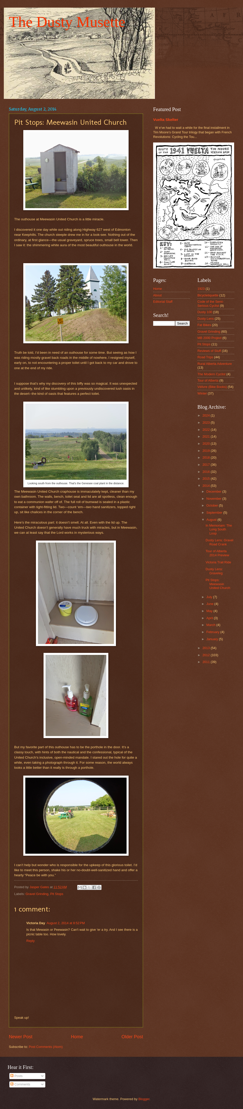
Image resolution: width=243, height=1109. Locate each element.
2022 (206, 430)
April (210, 618)
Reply (30, 941)
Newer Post (20, 1036)
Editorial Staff (162, 301)
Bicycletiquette (207, 295)
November (214, 498)
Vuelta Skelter (165, 119)
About (157, 295)
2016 (206, 472)
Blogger (144, 1099)
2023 (206, 422)
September (214, 512)
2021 (206, 436)
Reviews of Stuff (209, 351)
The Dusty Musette (67, 21)
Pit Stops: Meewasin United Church (218, 584)
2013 (206, 648)
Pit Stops (56, 894)
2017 (206, 465)
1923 (201, 289)
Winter (202, 393)
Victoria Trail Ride (218, 562)
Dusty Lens (205, 318)
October (212, 505)
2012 (206, 655)
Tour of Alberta (207, 380)
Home (77, 1036)
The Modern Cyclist (211, 374)
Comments (20, 1084)
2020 (206, 443)
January (212, 639)
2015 (206, 478)
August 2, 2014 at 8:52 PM (66, 923)
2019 (206, 451)
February (213, 632)
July (209, 597)
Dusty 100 (204, 312)
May (209, 611)
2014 (206, 486)
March (211, 625)
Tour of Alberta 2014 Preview (217, 553)
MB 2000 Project (209, 338)
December (214, 491)
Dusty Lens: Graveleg (214, 571)
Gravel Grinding (37, 894)
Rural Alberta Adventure (214, 364)
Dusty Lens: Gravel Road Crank (219, 542)
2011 (206, 662)
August (211, 520)
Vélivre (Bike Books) (212, 387)
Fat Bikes (204, 325)
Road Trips (205, 357)
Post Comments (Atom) (46, 1047)
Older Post (132, 1036)
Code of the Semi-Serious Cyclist (210, 303)
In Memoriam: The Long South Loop (219, 529)
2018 (206, 457)
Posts (16, 1076)
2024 (206, 415)
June (210, 604)
